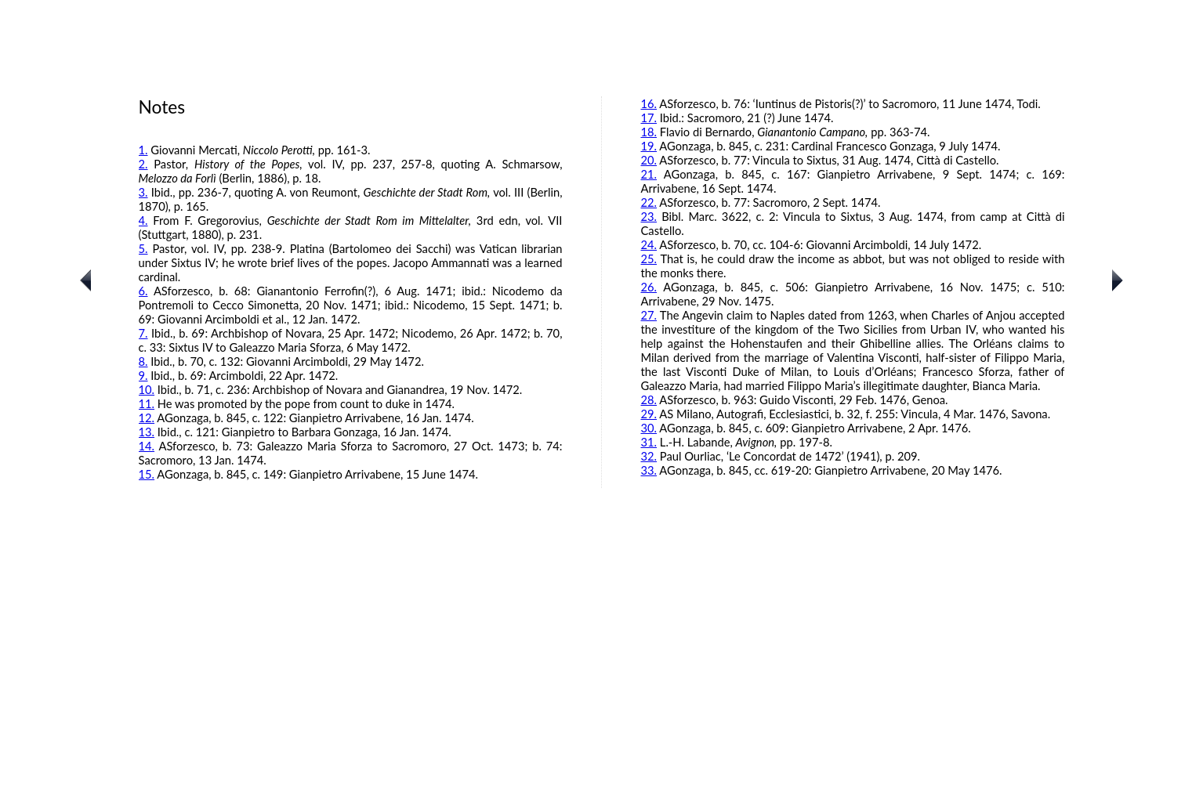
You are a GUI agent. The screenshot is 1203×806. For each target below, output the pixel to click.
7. (143, 333)
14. (147, 446)
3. (143, 192)
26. (649, 287)
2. (143, 164)
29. (649, 414)
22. (649, 202)
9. (143, 375)
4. (143, 220)
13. (147, 432)
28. (649, 399)
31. (649, 442)
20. (649, 160)
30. (649, 428)
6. (143, 291)
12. (147, 417)
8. (143, 361)
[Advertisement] (602, 694)
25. (649, 258)
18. (649, 132)
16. (649, 103)
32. (649, 456)
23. (649, 216)
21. (649, 174)
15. (147, 474)
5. (143, 248)
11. (147, 403)
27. (649, 315)
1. (143, 150)
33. (649, 470)
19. (649, 146)
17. (649, 117)
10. (147, 389)
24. (649, 244)
